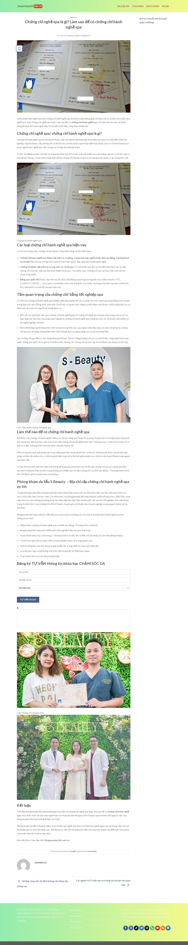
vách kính (152, 6)
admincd (86, 36)
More (166, 6)
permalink (92, 851)
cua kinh (138, 6)
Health (73, 17)
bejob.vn (123, 6)
